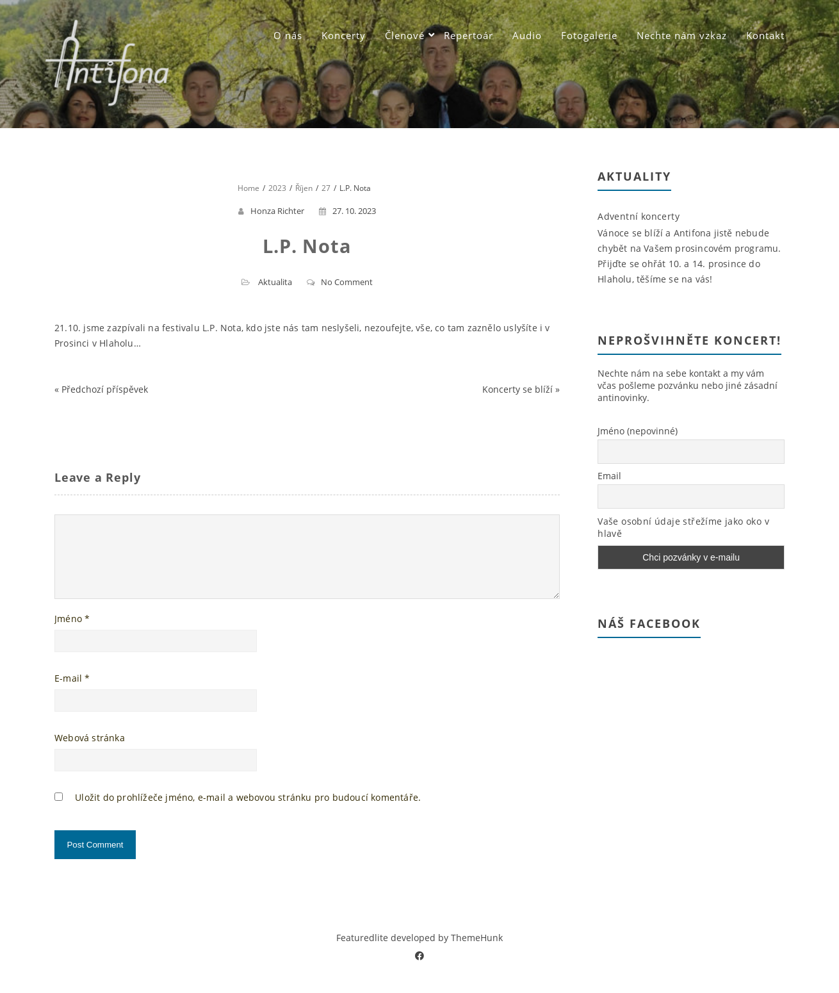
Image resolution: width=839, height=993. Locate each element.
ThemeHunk (477, 953)
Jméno (72, 634)
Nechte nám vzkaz (682, 35)
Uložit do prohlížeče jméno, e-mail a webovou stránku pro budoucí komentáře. (248, 813)
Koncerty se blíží (517, 389)
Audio (527, 35)
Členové (405, 35)
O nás (287, 35)
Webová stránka (89, 753)
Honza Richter (277, 211)
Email (609, 476)
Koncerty (344, 35)
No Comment (347, 282)
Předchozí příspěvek (104, 389)
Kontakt (765, 35)
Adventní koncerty (639, 216)
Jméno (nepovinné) (638, 431)
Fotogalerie (589, 35)
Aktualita (275, 282)
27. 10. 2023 (347, 211)
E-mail (72, 693)
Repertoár (468, 35)
